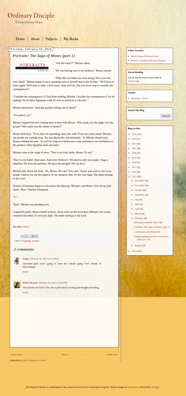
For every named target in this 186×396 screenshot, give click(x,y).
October (139, 190)
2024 (134, 138)
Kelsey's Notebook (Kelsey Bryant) (148, 60)
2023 (134, 143)
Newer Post (16, 354)
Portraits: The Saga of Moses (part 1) (152, 227)
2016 (134, 171)
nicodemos (133, 387)
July (137, 199)
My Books (70, 39)
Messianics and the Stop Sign (148, 222)
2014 (134, 251)
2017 (134, 167)
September (140, 194)
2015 (134, 176)
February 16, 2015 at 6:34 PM (44, 258)
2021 (134, 148)
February (139, 218)
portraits (35, 241)
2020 (134, 152)
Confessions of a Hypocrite (147, 231)
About (35, 39)
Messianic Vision (139, 98)
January (139, 245)
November (140, 185)
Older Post (112, 354)
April (137, 208)
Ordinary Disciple (30, 16)
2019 (134, 157)
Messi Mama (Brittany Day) (144, 56)
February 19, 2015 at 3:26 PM (53, 282)
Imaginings (26, 241)
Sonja (26, 258)
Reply (25, 271)
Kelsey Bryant (30, 282)
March (138, 213)
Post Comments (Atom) (34, 360)
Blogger (156, 387)
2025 (134, 134)
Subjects (51, 39)
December (140, 180)
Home (20, 39)
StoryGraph (133, 81)
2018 (134, 162)
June (137, 204)
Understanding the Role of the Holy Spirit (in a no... (151, 238)
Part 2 (26, 226)
